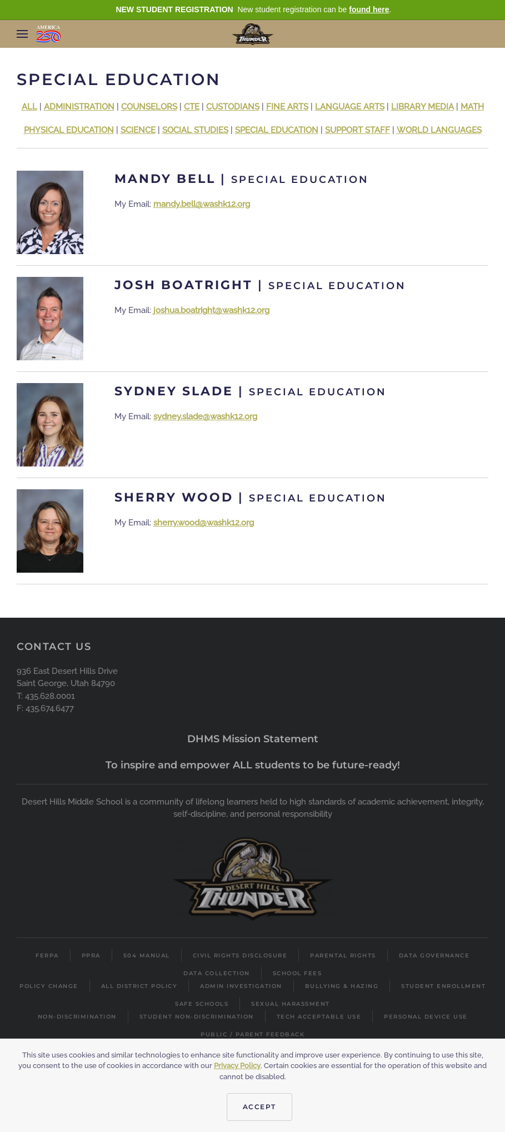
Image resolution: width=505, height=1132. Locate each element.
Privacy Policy (237, 1065)
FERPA (47, 955)
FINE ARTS (287, 107)
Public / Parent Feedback (252, 1034)
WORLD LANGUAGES (439, 130)
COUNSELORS (149, 107)
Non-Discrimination (77, 1016)
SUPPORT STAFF (357, 130)
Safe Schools (201, 1003)
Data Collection (216, 973)
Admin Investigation (241, 986)
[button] (22, 34)
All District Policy (139, 986)
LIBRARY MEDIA (422, 107)
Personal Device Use (426, 1016)
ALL (29, 107)
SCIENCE (138, 130)
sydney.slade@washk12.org (205, 416)
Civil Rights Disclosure (240, 955)
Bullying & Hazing (342, 986)
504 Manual (146, 955)
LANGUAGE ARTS (349, 107)
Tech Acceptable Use (319, 1016)
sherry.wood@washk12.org (203, 523)
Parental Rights (343, 955)
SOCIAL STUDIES (195, 130)
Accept (259, 1107)
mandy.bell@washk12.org (201, 204)
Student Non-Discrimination (196, 1016)
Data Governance (434, 955)
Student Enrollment (443, 986)
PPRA (91, 955)
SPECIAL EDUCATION (276, 130)
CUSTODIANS (232, 107)
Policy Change (48, 986)
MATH (472, 107)
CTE (191, 107)
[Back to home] (252, 34)
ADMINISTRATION (79, 107)
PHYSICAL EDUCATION (69, 130)
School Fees (297, 973)
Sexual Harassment (290, 1003)
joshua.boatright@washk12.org (211, 310)
